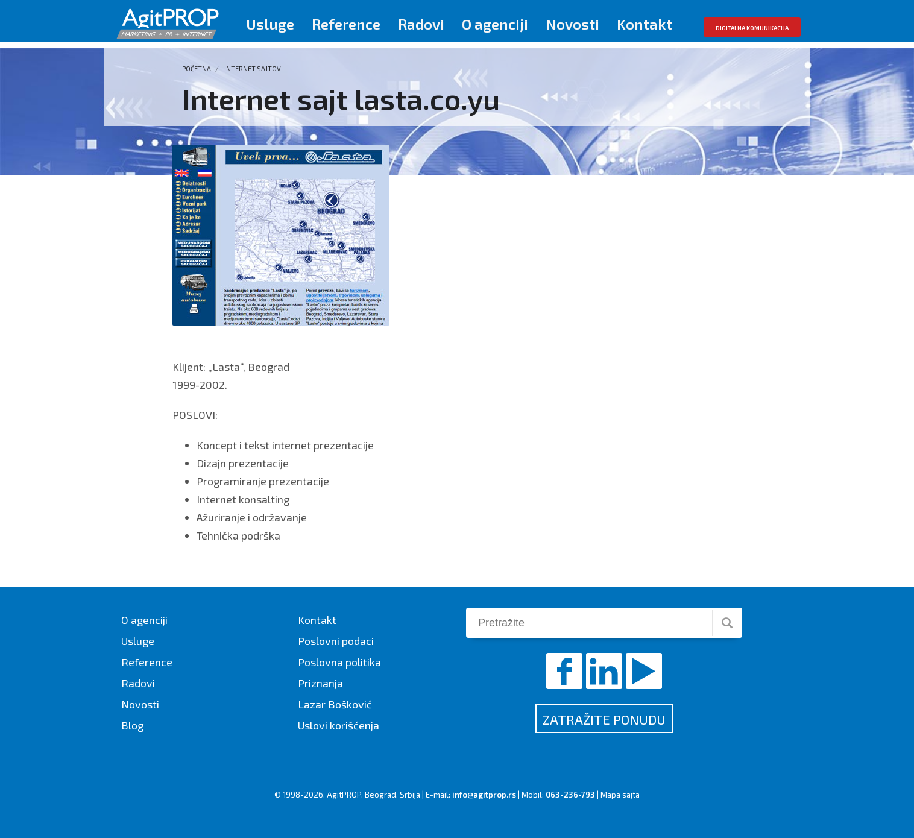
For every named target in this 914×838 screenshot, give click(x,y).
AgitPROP (344, 794)
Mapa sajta (620, 794)
